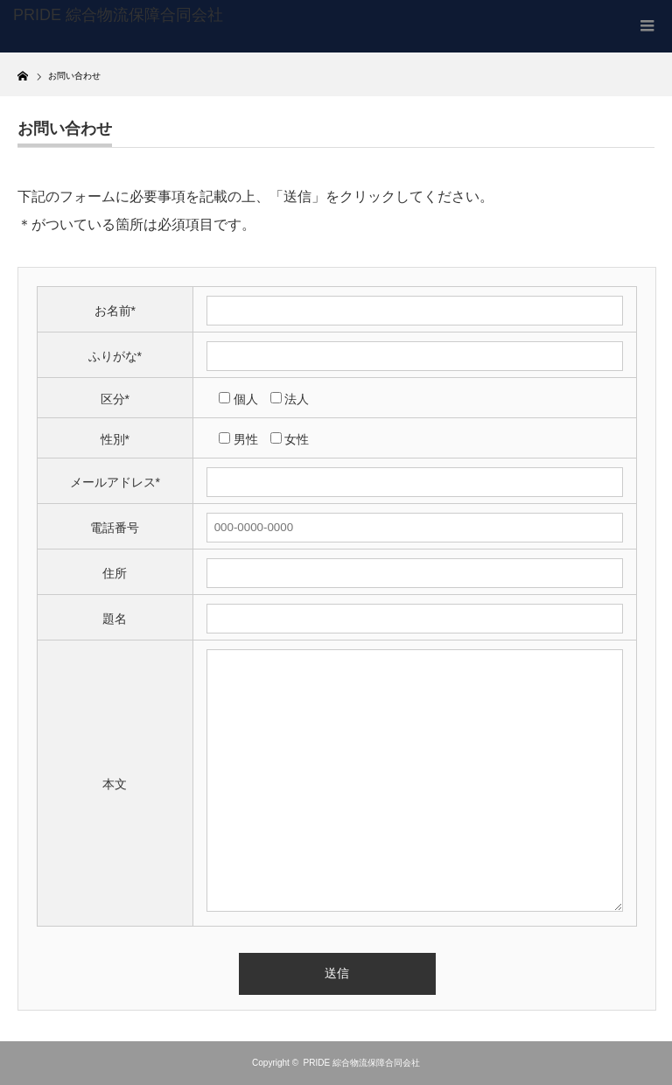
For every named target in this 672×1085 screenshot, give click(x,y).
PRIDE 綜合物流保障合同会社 (362, 1063)
